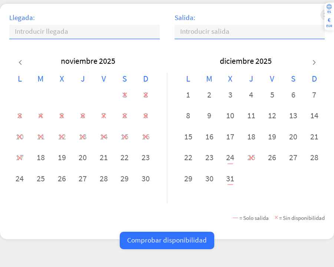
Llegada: (22, 17)
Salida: (185, 17)
